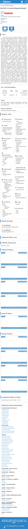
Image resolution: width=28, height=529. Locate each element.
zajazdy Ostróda (5, 466)
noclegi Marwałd (5, 423)
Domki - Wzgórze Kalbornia (14, 362)
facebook (5, 520)
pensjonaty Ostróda (6, 455)
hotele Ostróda (5, 446)
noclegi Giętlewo (5, 417)
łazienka (3, 480)
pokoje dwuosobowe (6, 477)
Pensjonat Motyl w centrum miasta (14, 391)
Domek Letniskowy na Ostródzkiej (14, 307)
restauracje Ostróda (6, 460)
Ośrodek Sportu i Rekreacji (14, 328)
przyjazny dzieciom (5, 500)
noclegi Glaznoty (5, 409)
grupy (3, 513)
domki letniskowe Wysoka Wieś (8, 428)
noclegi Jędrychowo (6, 420)
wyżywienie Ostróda (6, 443)
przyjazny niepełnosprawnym (7, 505)
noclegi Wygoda (5, 412)
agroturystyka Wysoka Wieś (7, 426)
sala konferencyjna (5, 510)
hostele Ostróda (5, 445)
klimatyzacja (4, 482)
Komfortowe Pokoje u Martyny (14, 348)
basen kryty (4, 473)
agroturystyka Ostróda (6, 436)
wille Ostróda (4, 464)
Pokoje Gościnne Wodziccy (14, 264)
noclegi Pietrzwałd (5, 411)
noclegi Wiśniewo (5, 415)
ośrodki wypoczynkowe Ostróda (8, 454)
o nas (14, 521)
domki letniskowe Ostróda (7, 442)
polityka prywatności (6, 521)
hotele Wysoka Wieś (6, 429)
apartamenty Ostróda (6, 437)
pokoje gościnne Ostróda (7, 457)
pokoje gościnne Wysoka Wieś (8, 432)
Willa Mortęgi (14, 377)
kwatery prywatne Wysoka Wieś (8, 431)
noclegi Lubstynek (5, 414)
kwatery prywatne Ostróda (7, 451)
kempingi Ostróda (5, 448)
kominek (3, 485)
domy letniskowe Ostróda (7, 439)
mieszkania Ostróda (6, 452)
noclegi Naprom (5, 421)
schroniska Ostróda (6, 461)
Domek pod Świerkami (14, 293)
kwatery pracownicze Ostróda (8, 449)
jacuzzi (3, 496)
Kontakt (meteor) (13, 520)
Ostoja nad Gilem (14, 278)
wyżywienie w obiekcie (6, 470)
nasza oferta (20, 521)
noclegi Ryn (4, 418)
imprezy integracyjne (6, 508)
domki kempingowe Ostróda (7, 440)
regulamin (20, 520)
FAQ (25, 520)
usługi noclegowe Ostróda (7, 463)
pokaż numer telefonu (8, 13)
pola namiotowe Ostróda (7, 458)
